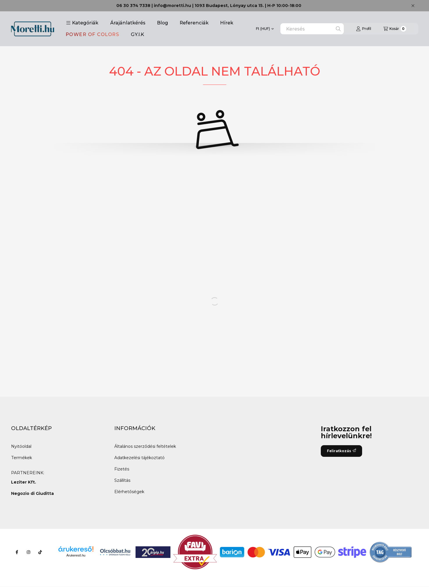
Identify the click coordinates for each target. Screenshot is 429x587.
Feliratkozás (341, 451)
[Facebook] (17, 552)
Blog (162, 23)
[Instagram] (28, 552)
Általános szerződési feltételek (145, 446)
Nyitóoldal (21, 446)
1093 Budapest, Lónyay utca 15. (229, 5)
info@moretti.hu (172, 5)
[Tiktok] (40, 552)
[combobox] (312, 29)
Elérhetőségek (129, 491)
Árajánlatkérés (127, 23)
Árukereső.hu (75, 555)
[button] (82, 23)
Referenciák (194, 23)
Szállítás (122, 480)
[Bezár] (413, 6)
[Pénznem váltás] (265, 29)
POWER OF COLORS (93, 34)
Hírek (226, 23)
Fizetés (121, 469)
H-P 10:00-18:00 (284, 5)
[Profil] (363, 29)
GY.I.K (137, 34)
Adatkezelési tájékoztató (139, 457)
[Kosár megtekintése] (395, 29)
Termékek (21, 457)
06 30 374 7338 (133, 5)
